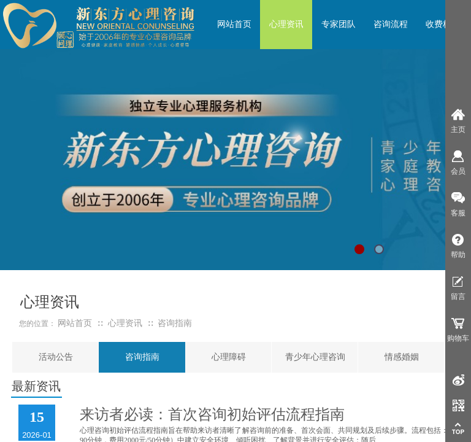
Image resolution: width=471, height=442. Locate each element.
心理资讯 (125, 323)
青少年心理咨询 (315, 357)
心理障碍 (229, 357)
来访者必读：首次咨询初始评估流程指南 (212, 414)
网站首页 (75, 323)
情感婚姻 (402, 357)
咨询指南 (142, 357)
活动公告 (56, 357)
